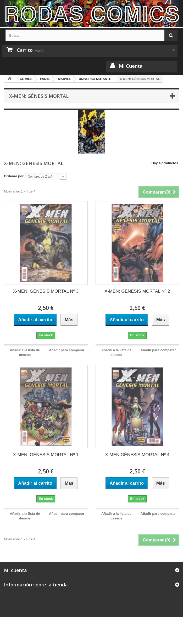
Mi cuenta (15, 570)
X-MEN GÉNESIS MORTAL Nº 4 (137, 454)
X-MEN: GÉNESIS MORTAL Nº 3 (46, 291)
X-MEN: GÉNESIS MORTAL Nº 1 (46, 454)
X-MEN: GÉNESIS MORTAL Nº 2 (137, 291)
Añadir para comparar (66, 350)
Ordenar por (14, 176)
